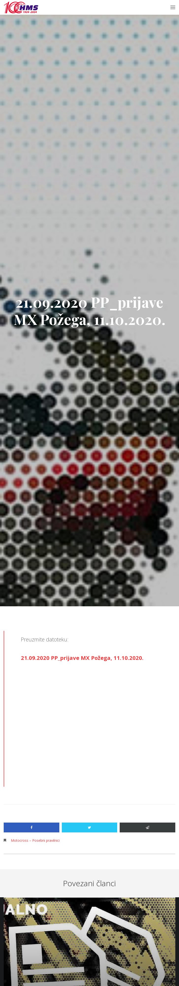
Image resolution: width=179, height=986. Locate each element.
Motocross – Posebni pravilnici (35, 840)
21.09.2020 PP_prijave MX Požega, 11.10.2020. (82, 657)
